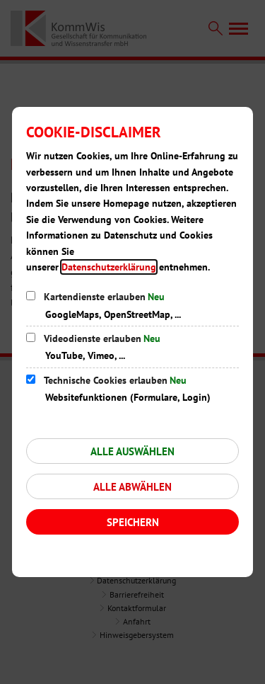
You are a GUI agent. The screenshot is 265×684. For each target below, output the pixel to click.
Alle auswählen (132, 451)
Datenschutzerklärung (108, 267)
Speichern (133, 522)
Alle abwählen (132, 487)
